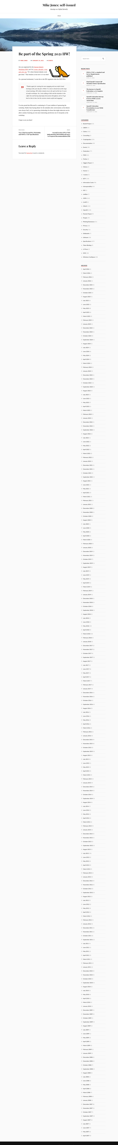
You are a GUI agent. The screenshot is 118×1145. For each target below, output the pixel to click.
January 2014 (87, 830)
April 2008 (86, 1088)
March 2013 (86, 869)
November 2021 (88, 469)
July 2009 (86, 1030)
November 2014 (88, 790)
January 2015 (87, 782)
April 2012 (86, 912)
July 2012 (86, 900)
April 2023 (86, 406)
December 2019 (88, 551)
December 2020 (88, 508)
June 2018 (86, 622)
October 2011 (87, 935)
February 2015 (87, 779)
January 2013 (87, 877)
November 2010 (88, 975)
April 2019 (86, 583)
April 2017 (86, 677)
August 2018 (87, 614)
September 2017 (88, 657)
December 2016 (88, 692)
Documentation (87, 143)
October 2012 (87, 888)
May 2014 (86, 814)
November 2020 (88, 512)
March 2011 (86, 959)
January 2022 (87, 461)
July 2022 (86, 438)
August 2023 (87, 390)
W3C (84, 253)
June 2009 (86, 1033)
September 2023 (88, 387)
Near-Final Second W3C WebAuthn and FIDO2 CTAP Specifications (30, 133)
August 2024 (87, 343)
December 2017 (88, 645)
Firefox (85, 159)
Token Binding (87, 245)
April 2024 (86, 359)
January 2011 (87, 967)
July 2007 (86, 1124)
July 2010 (86, 990)
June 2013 (86, 857)
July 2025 (86, 300)
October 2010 (87, 979)
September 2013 (88, 845)
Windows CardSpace (89, 257)
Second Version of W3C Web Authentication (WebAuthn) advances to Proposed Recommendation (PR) (58, 134)
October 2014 (87, 794)
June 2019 (86, 575)
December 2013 (88, 833)
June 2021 (86, 485)
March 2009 (86, 1045)
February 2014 (87, 826)
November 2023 (88, 379)
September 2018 (88, 610)
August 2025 (87, 296)
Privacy (85, 225)
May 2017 (86, 673)
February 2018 (87, 637)
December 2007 (88, 1104)
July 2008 (86, 1077)
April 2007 (86, 1135)
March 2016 (86, 728)
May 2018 (86, 626)
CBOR (85, 127)
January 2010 (87, 1006)
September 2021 (88, 477)
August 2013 (87, 849)
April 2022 (86, 449)
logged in (29, 153)
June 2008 (86, 1080)
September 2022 (88, 430)
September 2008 (88, 1069)
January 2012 (87, 924)
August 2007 (87, 1120)
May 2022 (86, 445)
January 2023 (87, 418)
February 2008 (87, 1096)
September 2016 (88, 704)
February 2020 (87, 543)
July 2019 (86, 571)
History (85, 167)
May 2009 (86, 1037)
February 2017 (87, 684)
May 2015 (86, 767)
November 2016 (88, 696)
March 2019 (86, 586)
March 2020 (86, 539)
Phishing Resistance (88, 221)
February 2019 (87, 590)
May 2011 (86, 951)
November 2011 (88, 931)
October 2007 (87, 1112)
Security (85, 229)
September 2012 (88, 892)
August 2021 (87, 481)
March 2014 (86, 822)
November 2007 (88, 1108)
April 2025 (86, 312)
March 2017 (86, 681)
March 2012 (86, 916)
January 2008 (87, 1100)
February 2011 (87, 963)
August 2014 (87, 802)
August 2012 (87, 896)
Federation (86, 151)
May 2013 (86, 861)
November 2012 (88, 884)
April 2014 (86, 818)
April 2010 (86, 998)
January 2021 (87, 504)
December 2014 (88, 786)
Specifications (87, 241)
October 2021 (87, 473)
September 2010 (88, 982)
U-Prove (85, 249)
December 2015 (88, 739)
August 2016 (87, 708)
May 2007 (86, 1131)
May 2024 (86, 355)
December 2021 (88, 465)
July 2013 (86, 853)
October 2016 (87, 700)
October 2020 (87, 516)
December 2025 (88, 285)
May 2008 (86, 1084)
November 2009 (88, 1014)
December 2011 (88, 928)
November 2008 (88, 1061)
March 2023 (86, 410)
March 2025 (86, 316)
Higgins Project (87, 163)
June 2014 (86, 810)
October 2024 (87, 336)
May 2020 (86, 532)
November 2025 (88, 288)
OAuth (85, 206)
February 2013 (87, 873)
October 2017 (87, 653)
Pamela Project (87, 214)
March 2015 (86, 775)
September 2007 (88, 1116)
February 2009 (87, 1049)
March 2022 (86, 453)
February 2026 (87, 277)
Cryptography (87, 139)
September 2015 (88, 751)
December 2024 (88, 328)
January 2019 (87, 594)
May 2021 (86, 488)
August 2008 (87, 1073)
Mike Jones (24, 60)
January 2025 (87, 324)
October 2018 (87, 606)
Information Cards (88, 182)
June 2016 (86, 716)
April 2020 (86, 536)
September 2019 (88, 563)
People (85, 218)
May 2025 (86, 308)
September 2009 (88, 1022)
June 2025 (86, 304)
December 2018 (88, 598)
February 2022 (87, 457)
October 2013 (87, 841)
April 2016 (86, 724)
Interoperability (87, 186)
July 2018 (86, 618)
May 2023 (86, 402)
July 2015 (86, 759)
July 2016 (86, 712)
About (59, 16)
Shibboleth (86, 233)
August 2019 (87, 567)
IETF (84, 178)
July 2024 (86, 347)
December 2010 (88, 971)
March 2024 (86, 363)
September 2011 (88, 939)
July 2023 (86, 394)
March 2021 (86, 496)
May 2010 (86, 994)
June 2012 (86, 904)
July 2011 (86, 943)
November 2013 (88, 837)
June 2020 (86, 528)
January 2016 (87, 735)
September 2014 (88, 798)
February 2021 (87, 500)
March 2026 (86, 273)
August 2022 (87, 434)
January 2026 (87, 281)
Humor (85, 170)
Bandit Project (87, 123)
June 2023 (86, 398)
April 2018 (86, 630)
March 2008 (86, 1092)
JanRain (85, 194)
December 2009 (88, 1010)
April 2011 (86, 955)
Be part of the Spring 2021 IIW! (44, 53)
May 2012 (86, 908)
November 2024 (88, 332)
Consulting (86, 135)
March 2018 (86, 634)
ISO (84, 190)
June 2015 (86, 763)
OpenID (85, 210)
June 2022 (86, 441)
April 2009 (86, 1041)
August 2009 (87, 1026)
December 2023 (88, 375)
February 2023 (87, 414)
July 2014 (86, 806)
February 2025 (87, 320)
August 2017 (87, 661)
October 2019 (87, 559)
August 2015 (87, 755)
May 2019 (86, 579)
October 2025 (87, 292)
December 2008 (88, 1057)
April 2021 (86, 492)
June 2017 (86, 669)
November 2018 (88, 602)
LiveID (85, 202)
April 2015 (86, 771)
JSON (84, 198)
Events (50, 60)
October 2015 (87, 747)
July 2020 (86, 524)
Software (85, 237)
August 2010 (87, 986)
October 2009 (87, 1018)
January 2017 (87, 688)
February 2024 (87, 367)
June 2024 (86, 351)
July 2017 (86, 665)
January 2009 (87, 1053)
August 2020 (87, 520)
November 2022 (88, 426)
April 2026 (86, 269)
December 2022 (88, 422)
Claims (85, 131)
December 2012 (88, 880)
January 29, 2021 (38, 60)
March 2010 (86, 1002)
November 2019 (88, 555)
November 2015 (88, 743)
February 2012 (87, 920)
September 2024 (88, 339)
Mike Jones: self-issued (59, 5)
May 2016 (86, 720)
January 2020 (87, 547)
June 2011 (86, 947)
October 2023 (87, 383)
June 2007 (86, 1128)
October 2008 (87, 1065)
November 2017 (88, 649)
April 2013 (86, 865)
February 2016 (87, 732)
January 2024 (87, 371)
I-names (85, 174)
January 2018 (87, 641)
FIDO (84, 155)
